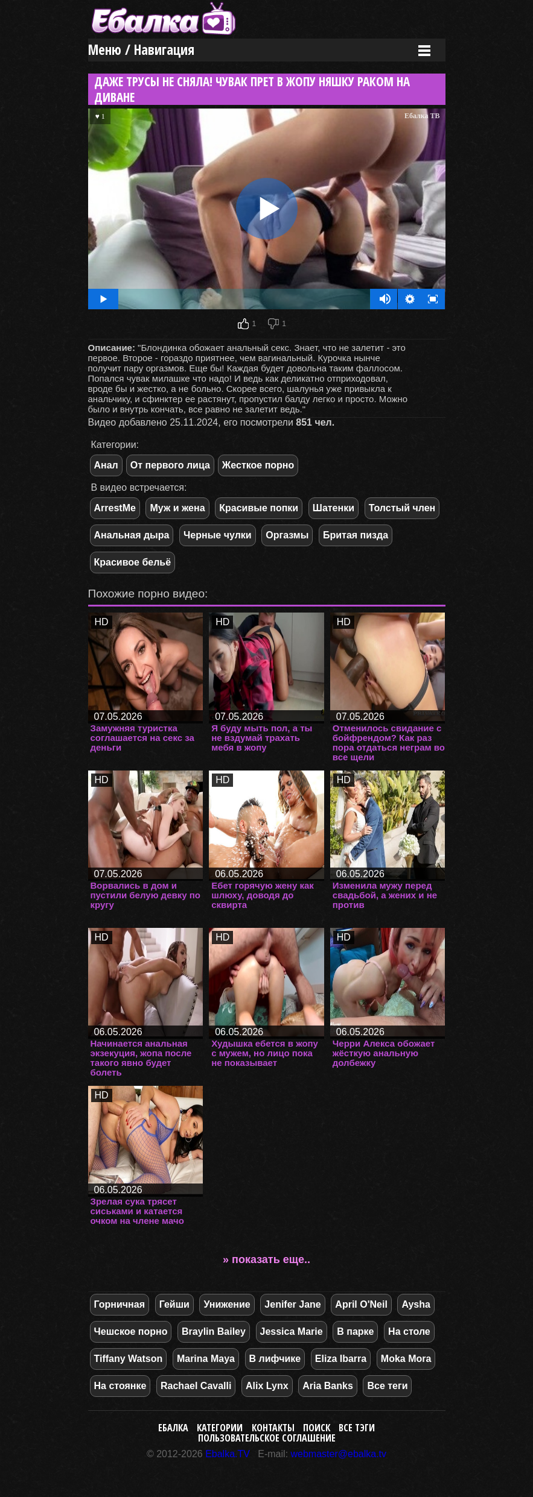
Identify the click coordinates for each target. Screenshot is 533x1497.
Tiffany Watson (128, 1359)
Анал (106, 465)
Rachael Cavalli (196, 1386)
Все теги (387, 1386)
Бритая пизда (355, 535)
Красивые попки (258, 508)
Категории (220, 1427)
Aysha (415, 1304)
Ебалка (173, 1427)
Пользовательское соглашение (267, 1438)
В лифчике (275, 1359)
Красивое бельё (132, 562)
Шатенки (333, 508)
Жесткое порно (258, 465)
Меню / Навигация (141, 49)
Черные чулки (218, 535)
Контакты (273, 1427)
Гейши (174, 1304)
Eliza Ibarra (340, 1359)
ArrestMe (115, 508)
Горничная (119, 1304)
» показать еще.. (266, 1259)
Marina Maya (206, 1359)
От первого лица (170, 465)
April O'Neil (361, 1304)
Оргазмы (287, 535)
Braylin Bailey (214, 1331)
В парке (355, 1331)
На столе (409, 1331)
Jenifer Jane (292, 1304)
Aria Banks (327, 1386)
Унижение (226, 1304)
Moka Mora (406, 1359)
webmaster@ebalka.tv (339, 1454)
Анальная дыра (132, 535)
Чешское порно (131, 1331)
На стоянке (120, 1386)
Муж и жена (177, 508)
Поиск (316, 1427)
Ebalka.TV (227, 1454)
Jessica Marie (291, 1331)
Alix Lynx (267, 1386)
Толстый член (402, 508)
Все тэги (357, 1427)
